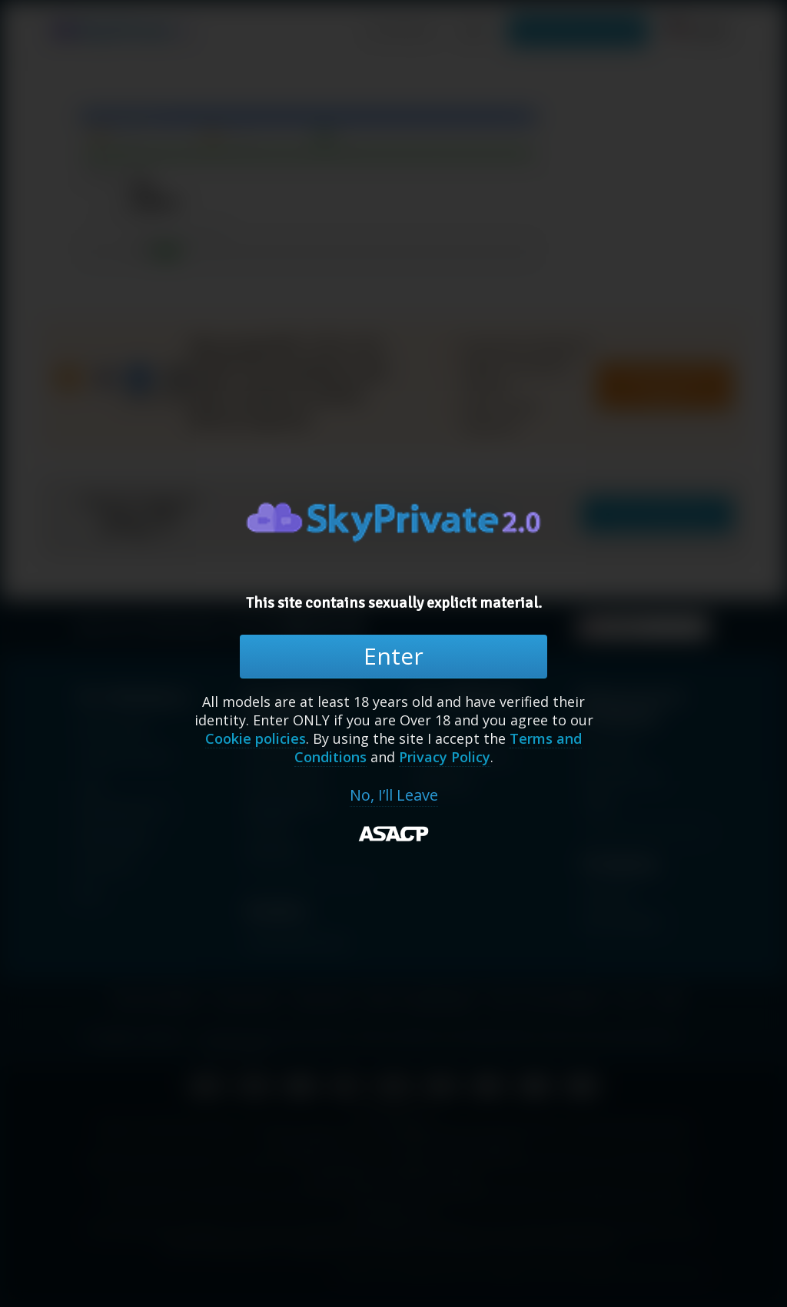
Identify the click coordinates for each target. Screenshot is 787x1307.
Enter (393, 656)
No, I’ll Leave (394, 795)
